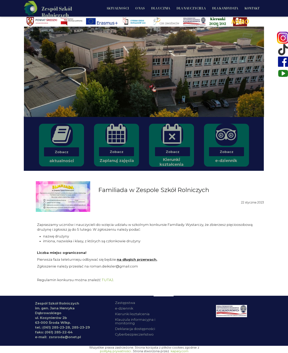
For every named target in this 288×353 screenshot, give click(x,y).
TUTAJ (107, 280)
